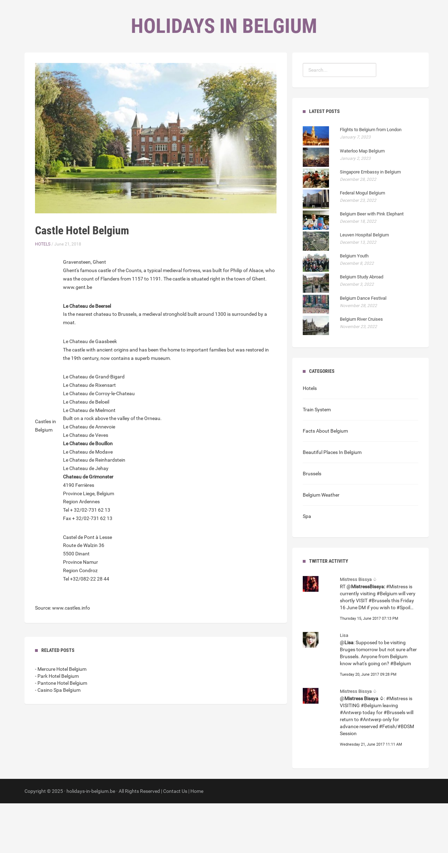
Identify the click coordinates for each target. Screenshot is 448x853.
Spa (307, 566)
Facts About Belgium (325, 480)
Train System (317, 459)
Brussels (312, 523)
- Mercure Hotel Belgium (60, 719)
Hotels (42, 293)
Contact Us (175, 841)
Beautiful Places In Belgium (332, 502)
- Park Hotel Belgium (57, 725)
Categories (214, 70)
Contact (252, 70)
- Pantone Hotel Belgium (61, 732)
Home (181, 70)
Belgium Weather (321, 544)
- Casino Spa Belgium (57, 739)
